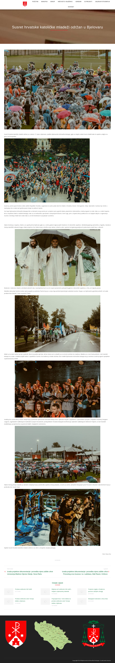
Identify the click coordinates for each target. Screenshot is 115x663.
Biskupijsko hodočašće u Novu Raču (98, 599)
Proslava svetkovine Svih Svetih (23, 589)
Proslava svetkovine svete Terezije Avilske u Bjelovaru (24, 600)
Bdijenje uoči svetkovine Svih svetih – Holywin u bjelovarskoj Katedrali (62, 590)
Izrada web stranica (105, 660)
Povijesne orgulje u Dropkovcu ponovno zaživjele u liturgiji (96, 590)
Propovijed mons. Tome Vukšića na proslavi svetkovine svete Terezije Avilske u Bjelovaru (61, 601)
